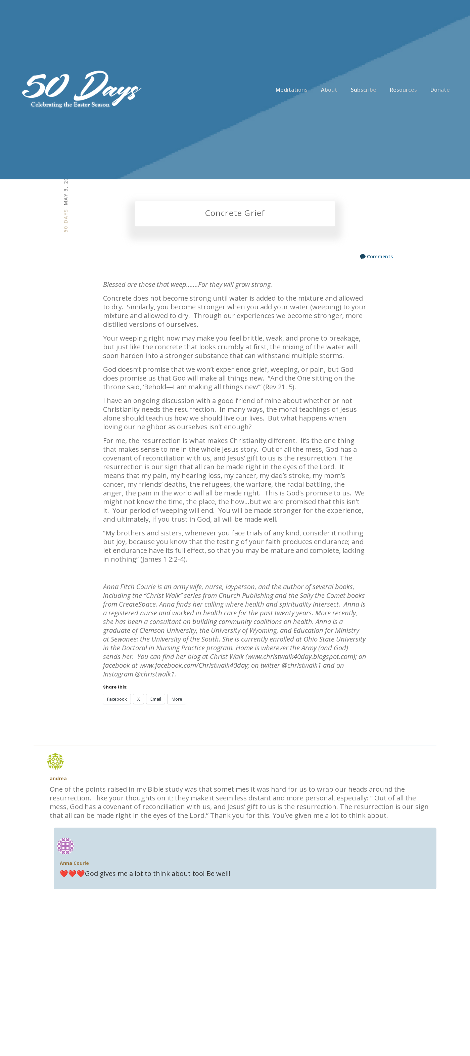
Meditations (292, 89)
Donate (440, 89)
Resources (403, 89)
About (329, 89)
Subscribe (363, 89)
